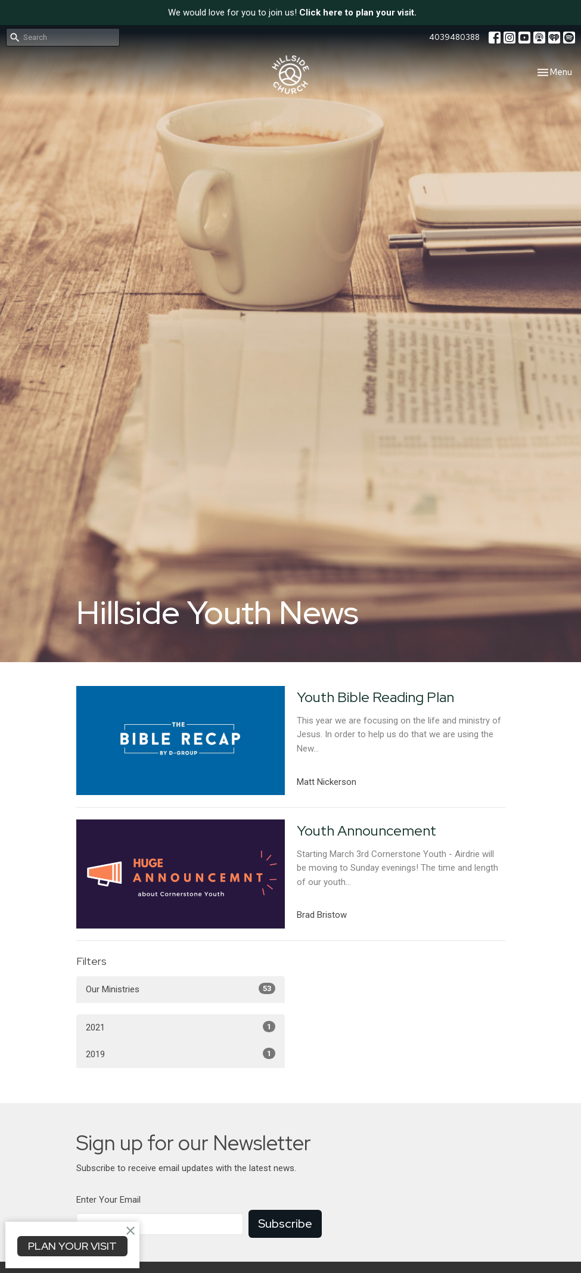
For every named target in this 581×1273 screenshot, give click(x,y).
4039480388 (454, 37)
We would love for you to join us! (292, 12)
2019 (180, 1054)
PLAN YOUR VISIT (72, 1246)
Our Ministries (180, 989)
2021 (180, 1027)
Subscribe (285, 1223)
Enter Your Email (108, 1199)
